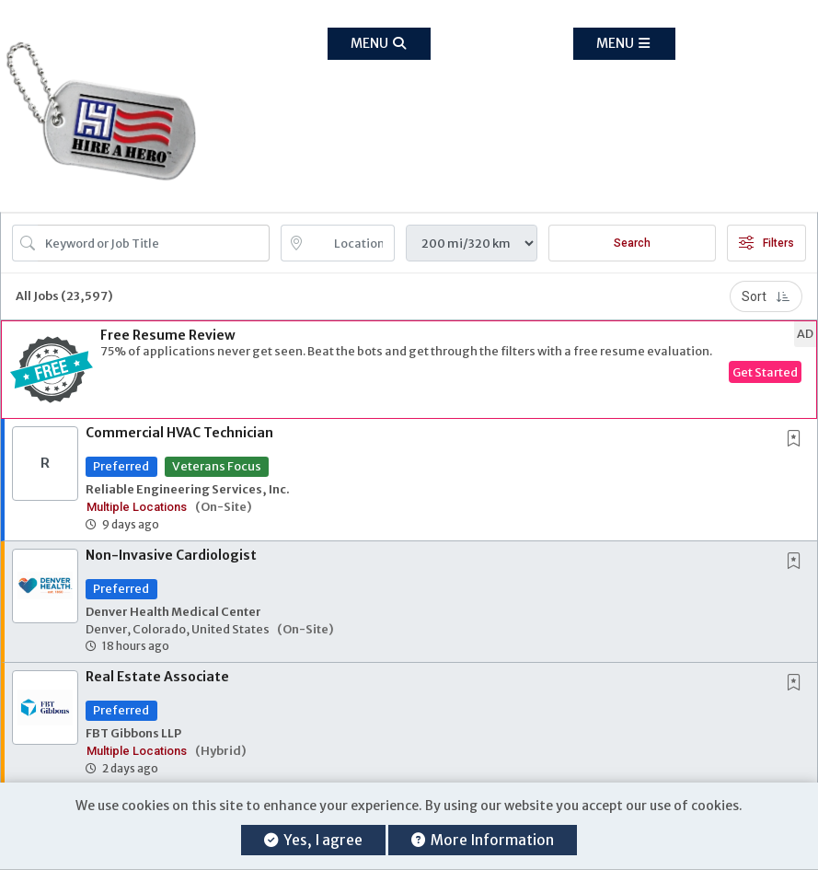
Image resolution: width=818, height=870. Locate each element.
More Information (482, 840)
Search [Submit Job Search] (632, 243)
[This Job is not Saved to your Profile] (798, 439)
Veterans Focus (216, 465)
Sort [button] (766, 296)
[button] (624, 44)
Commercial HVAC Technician (179, 432)
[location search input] (351, 243)
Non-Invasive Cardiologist (171, 555)
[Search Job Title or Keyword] (154, 243)
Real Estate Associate (157, 676)
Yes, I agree (313, 840)
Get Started (765, 372)
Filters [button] (766, 243)
